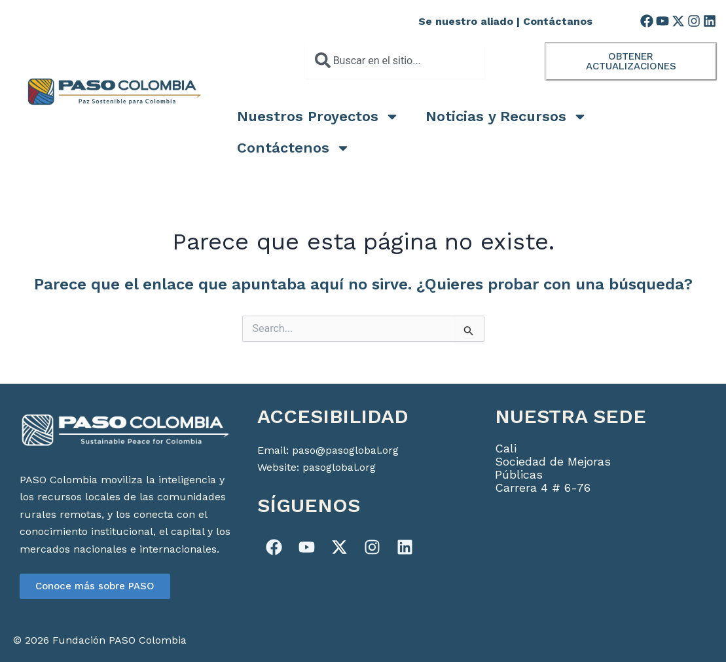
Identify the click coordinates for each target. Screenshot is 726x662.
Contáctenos (293, 148)
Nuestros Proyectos (318, 116)
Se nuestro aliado (465, 21)
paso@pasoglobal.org (345, 450)
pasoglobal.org (339, 467)
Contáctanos (557, 21)
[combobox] (394, 60)
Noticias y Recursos (506, 116)
